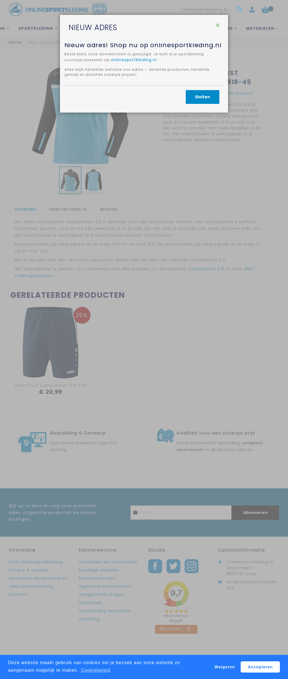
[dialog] (144, 339)
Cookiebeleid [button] (95, 670)
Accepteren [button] (260, 667)
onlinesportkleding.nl (138, 113)
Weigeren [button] (225, 667)
